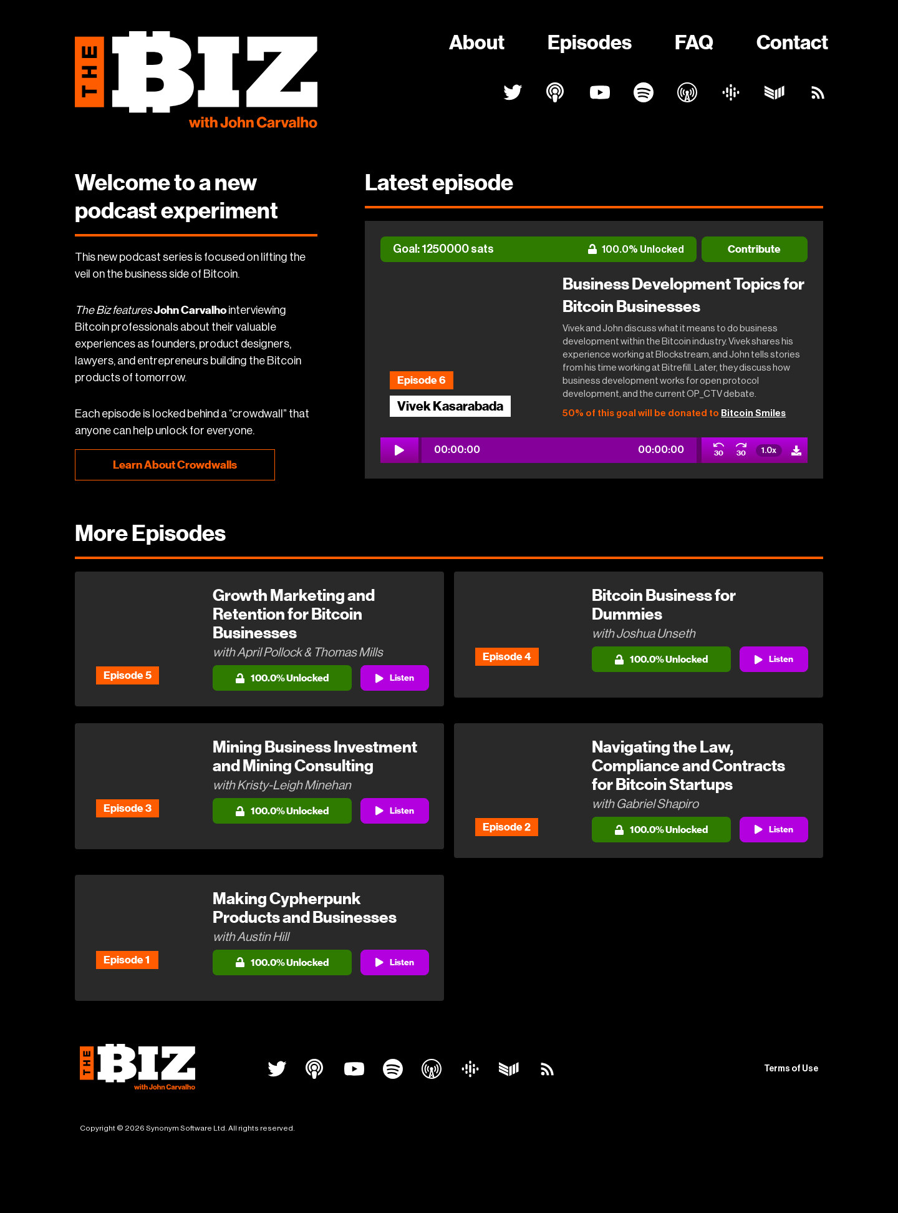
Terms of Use (791, 1111)
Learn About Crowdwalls (175, 465)
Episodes (590, 42)
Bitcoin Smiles (753, 413)
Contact (792, 42)
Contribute (754, 249)
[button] (559, 453)
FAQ (694, 42)
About (477, 42)
